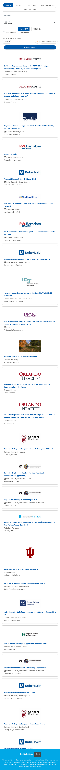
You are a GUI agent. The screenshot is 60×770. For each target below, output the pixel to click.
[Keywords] (30, 15)
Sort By (6, 42)
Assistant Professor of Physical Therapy (20, 356)
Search (8, 5)
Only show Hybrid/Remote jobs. (18, 32)
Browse (18, 5)
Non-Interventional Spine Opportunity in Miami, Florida (26, 643)
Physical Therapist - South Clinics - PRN (20, 179)
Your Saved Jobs (30, 9)
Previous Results (30, 47)
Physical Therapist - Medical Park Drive (19, 692)
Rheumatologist (10, 154)
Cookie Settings (26, 754)
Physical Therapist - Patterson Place (19, 749)
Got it (38, 754)
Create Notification (49, 42)
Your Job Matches (48, 5)
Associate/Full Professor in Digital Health (21, 569)
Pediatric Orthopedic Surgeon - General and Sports (24, 583)
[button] (36, 29)
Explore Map (31, 5)
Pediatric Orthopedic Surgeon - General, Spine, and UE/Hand (28, 449)
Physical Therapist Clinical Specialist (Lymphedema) (25, 667)
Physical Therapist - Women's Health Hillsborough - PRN (27, 259)
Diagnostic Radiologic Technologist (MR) (20, 499)
